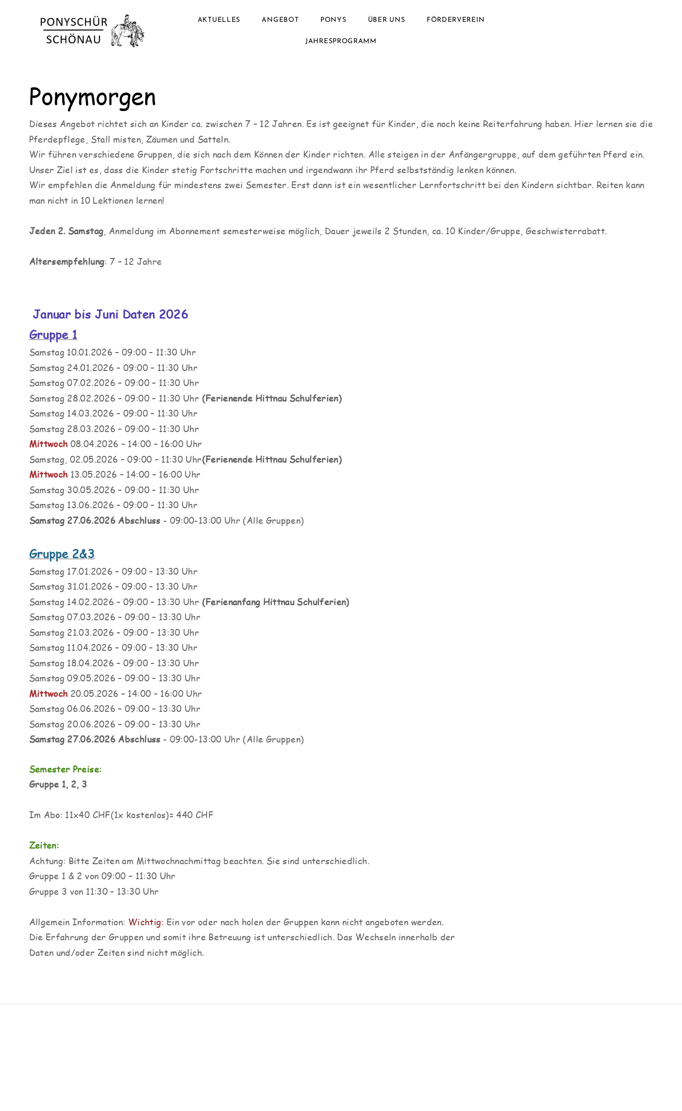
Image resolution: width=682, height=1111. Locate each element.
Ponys (333, 20)
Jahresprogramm (341, 41)
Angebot (280, 20)
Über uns (386, 20)
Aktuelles (219, 20)
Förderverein (455, 20)
